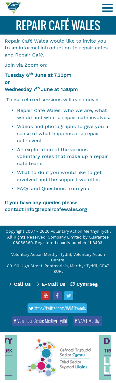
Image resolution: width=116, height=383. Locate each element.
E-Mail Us (54, 284)
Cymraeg (87, 284)
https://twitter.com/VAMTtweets (57, 308)
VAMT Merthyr (88, 320)
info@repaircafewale (50, 209)
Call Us (22, 284)
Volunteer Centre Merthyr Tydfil (40, 320)
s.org (81, 209)
